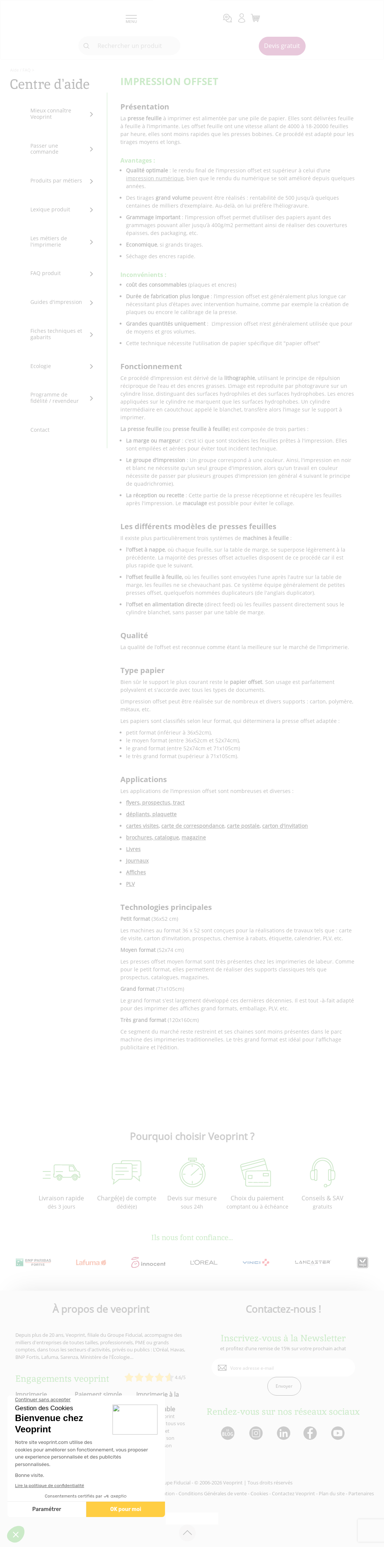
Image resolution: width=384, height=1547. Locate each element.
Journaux (137, 860)
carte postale (243, 825)
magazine (194, 837)
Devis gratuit (282, 46)
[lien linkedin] (283, 1433)
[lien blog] (227, 1433)
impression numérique (155, 178)
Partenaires (361, 1493)
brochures (139, 837)
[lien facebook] (311, 1433)
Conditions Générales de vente (212, 1493)
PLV (130, 883)
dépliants (138, 814)
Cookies (259, 1493)
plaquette (164, 814)
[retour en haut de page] (187, 1533)
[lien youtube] (339, 1433)
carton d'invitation (285, 825)
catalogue (166, 837)
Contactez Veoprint (293, 1493)
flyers (133, 802)
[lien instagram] (255, 1433)
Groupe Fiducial (173, 1482)
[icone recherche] (86, 46)
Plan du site (332, 1493)
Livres (133, 849)
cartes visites (142, 825)
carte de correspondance (192, 825)
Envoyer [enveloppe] (284, 1386)
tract (177, 802)
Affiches (136, 872)
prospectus (155, 802)
